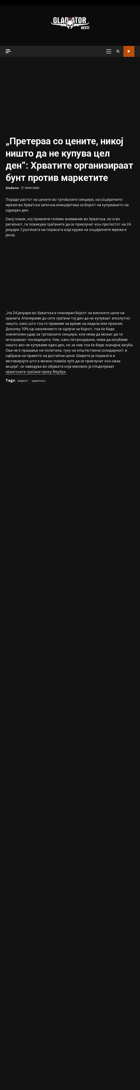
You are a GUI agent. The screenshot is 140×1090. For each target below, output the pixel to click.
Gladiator (12, 201)
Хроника (13, 564)
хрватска (38, 326)
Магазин (13, 500)
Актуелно (14, 444)
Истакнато (15, 492)
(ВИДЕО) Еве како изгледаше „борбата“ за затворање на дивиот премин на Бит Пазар (103, 1032)
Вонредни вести (19, 460)
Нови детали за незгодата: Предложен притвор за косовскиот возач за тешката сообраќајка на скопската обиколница (37, 783)
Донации (13, 468)
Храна (11, 556)
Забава (12, 476)
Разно (10, 532)
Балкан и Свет (18, 452)
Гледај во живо (128, 51)
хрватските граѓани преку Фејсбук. (36, 317)
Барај (118, 342)
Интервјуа (14, 484)
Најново (12, 516)
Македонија (16, 508)
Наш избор (15, 524)
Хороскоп (13, 548)
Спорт (11, 540)
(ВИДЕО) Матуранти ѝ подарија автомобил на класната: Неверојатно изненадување (103, 783)
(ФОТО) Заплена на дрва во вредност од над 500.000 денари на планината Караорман (37, 862)
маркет (23, 326)
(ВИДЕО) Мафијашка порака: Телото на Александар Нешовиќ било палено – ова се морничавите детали (103, 862)
